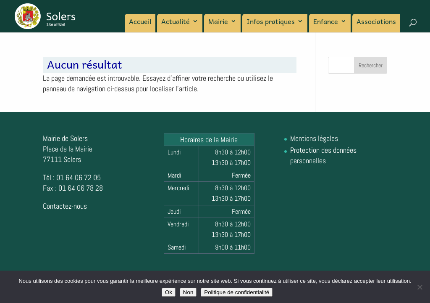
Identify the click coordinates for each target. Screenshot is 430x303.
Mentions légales (314, 138)
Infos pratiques (270, 22)
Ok (168, 292)
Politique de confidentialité (236, 292)
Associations (376, 22)
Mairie (218, 22)
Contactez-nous (65, 206)
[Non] (419, 287)
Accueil (140, 22)
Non (188, 292)
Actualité (175, 22)
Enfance (325, 22)
